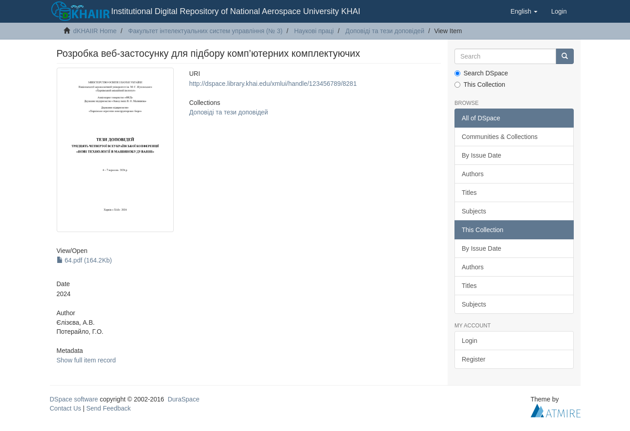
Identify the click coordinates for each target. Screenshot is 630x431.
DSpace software (74, 399)
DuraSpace (184, 399)
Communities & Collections (499, 136)
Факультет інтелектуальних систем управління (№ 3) (205, 31)
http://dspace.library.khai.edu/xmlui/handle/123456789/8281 (273, 83)
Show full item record (86, 360)
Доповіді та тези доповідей (385, 31)
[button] (523, 11)
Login (469, 340)
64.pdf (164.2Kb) (84, 260)
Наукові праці (314, 31)
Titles (469, 192)
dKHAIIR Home (95, 31)
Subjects (474, 211)
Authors (472, 174)
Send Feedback (108, 408)
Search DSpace (481, 73)
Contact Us (65, 408)
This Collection (479, 84)
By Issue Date (481, 155)
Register (473, 359)
